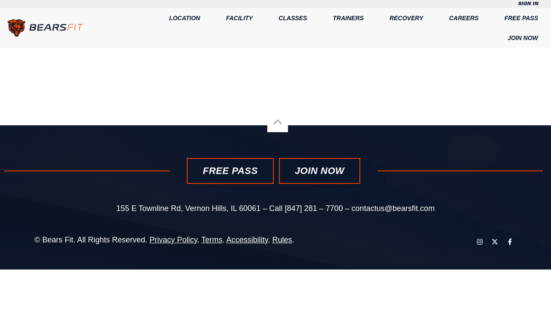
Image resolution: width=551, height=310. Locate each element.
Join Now (523, 37)
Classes (293, 18)
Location (184, 18)
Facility (239, 18)
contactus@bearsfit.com (393, 208)
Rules (282, 240)
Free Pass (521, 18)
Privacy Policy (173, 240)
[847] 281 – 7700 (314, 208)
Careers (463, 18)
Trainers (348, 18)
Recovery (406, 18)
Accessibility (247, 240)
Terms (212, 240)
